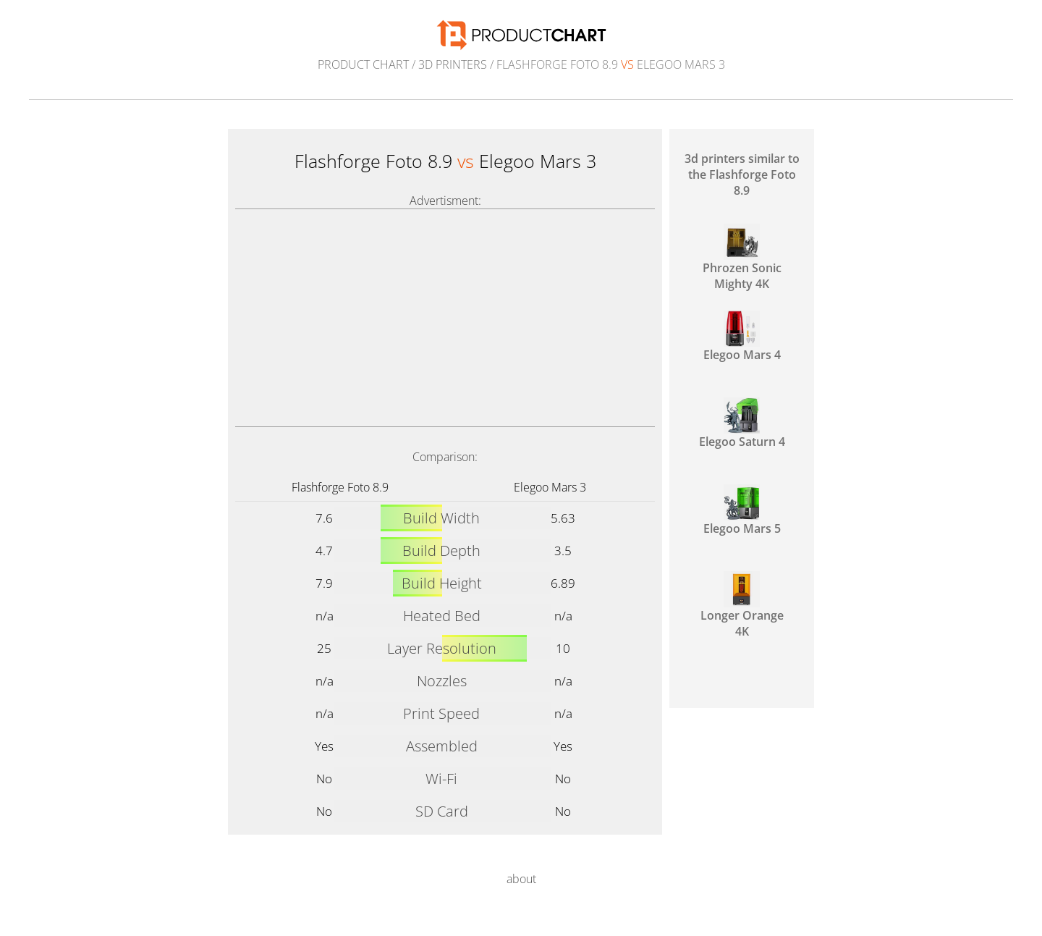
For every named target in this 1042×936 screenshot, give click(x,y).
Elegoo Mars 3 (550, 487)
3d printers (452, 64)
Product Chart (363, 64)
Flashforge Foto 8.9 (340, 487)
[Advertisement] (445, 317)
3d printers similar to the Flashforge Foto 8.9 (742, 174)
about (521, 879)
